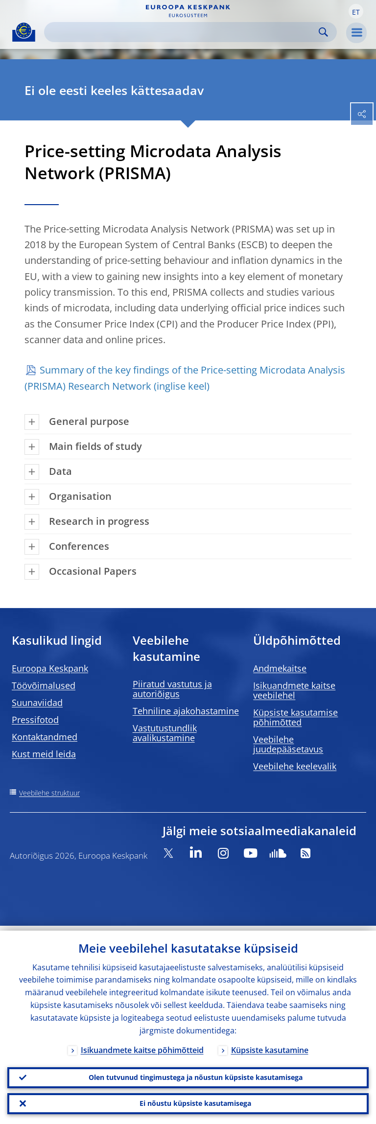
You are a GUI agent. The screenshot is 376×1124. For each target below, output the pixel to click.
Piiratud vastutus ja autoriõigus (172, 689)
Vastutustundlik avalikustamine (165, 733)
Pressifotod (35, 720)
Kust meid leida (44, 754)
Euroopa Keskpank (50, 668)
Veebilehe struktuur (49, 792)
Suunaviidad (37, 702)
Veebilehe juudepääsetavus (288, 744)
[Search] (182, 32)
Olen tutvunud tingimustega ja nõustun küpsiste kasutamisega (196, 1073)
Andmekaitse (279, 668)
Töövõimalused (43, 685)
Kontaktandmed (44, 737)
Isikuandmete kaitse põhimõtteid (142, 1045)
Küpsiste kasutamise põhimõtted (295, 717)
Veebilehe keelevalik (294, 766)
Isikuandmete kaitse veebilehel (294, 690)
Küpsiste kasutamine (269, 1045)
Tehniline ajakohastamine (186, 711)
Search (323, 32)
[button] (356, 11)
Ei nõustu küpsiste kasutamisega (195, 1102)
